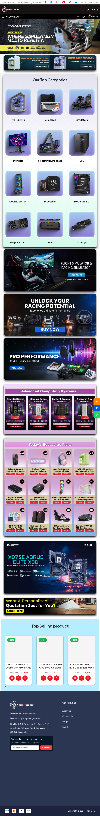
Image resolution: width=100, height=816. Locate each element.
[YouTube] (63, 2)
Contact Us (93, 2)
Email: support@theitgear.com (25, 718)
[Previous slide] (6, 686)
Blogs (65, 721)
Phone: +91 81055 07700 (22, 713)
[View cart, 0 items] (93, 16)
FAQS (65, 727)
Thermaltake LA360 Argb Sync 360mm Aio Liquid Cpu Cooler (18, 666)
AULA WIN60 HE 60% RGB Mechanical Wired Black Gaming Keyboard (81, 666)
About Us (66, 710)
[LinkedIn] (76, 2)
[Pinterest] (70, 2)
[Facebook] (45, 2)
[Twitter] (51, 2)
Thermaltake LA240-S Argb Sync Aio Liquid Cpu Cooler (50, 666)
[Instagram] (57, 2)
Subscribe (46, 748)
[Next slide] (8, 686)
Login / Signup (91, 9)
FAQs (83, 2)
